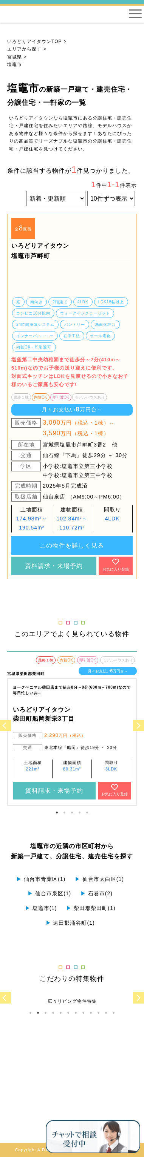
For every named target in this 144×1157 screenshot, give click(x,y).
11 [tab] (106, 1013)
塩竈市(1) (41, 908)
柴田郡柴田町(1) (90, 908)
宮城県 (14, 57)
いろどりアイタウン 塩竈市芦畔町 (40, 250)
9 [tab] (90, 1013)
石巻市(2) (97, 893)
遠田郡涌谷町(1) (70, 923)
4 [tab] (79, 812)
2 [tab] (64, 812)
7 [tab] (75, 1013)
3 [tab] (72, 812)
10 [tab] (98, 1013)
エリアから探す (24, 49)
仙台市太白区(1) (99, 879)
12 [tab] (113, 1013)
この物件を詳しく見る (72, 545)
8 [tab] (83, 1013)
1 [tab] (56, 812)
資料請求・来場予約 (54, 566)
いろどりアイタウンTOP (34, 41)
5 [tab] (87, 812)
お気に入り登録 (115, 564)
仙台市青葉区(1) (40, 879)
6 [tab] (68, 1013)
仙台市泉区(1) (49, 893)
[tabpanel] (72, 261)
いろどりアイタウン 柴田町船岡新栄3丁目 (43, 714)
